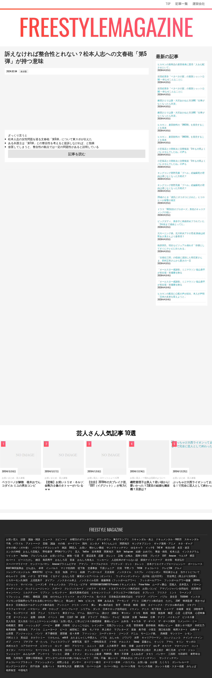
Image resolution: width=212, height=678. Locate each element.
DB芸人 (44, 549)
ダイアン (78, 577)
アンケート (160, 646)
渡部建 (24, 630)
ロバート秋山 (172, 659)
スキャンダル (180, 541)
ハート (153, 634)
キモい (10, 646)
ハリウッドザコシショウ (18, 549)
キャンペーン (25, 590)
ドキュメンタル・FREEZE (159, 541)
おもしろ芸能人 (183, 549)
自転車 (34, 614)
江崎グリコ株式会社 (144, 598)
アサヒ (103, 638)
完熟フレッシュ (76, 622)
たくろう (47, 659)
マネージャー (114, 642)
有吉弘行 (102, 561)
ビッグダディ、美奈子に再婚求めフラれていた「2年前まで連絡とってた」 (181, 222)
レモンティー (69, 590)
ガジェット (48, 581)
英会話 (168, 630)
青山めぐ (64, 598)
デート (132, 569)
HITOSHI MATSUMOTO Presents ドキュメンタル (143, 581)
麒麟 (21, 622)
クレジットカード (93, 585)
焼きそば (191, 598)
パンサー (80, 650)
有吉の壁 (138, 549)
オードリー (65, 545)
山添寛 (166, 626)
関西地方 (115, 545)
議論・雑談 (34, 541)
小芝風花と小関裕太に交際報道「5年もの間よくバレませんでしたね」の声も (182, 150)
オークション (13, 614)
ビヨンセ (83, 598)
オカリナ (100, 642)
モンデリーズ (13, 610)
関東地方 (59, 553)
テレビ (108, 614)
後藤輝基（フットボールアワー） (141, 577)
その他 (54, 545)
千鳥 (193, 541)
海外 (69, 553)
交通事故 (176, 565)
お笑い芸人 (12, 541)
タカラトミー (181, 630)
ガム (202, 606)
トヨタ (121, 585)
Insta (74, 598)
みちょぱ (55, 662)
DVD (54, 614)
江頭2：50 (64, 614)
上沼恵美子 (64, 577)
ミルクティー (41, 590)
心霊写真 (180, 610)
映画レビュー (125, 622)
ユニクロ (53, 646)
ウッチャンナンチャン (172, 573)
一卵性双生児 (32, 638)
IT (21, 557)
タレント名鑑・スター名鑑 (35, 662)
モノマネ (57, 626)
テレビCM (47, 569)
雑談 (35, 549)
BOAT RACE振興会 (100, 565)
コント (127, 642)
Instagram (79, 553)
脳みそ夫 (182, 642)
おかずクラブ (76, 642)
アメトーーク (25, 545)
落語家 (118, 614)
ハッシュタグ (198, 618)
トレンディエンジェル (76, 569)
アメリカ (193, 622)
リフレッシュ (13, 594)
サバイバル (62, 581)
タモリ (69, 650)
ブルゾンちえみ (181, 553)
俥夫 (57, 642)
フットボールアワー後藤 (18, 581)
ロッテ (181, 638)
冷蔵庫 (174, 606)
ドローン (23, 585)
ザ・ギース (125, 618)
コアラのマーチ (153, 638)
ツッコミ (173, 646)
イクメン (193, 646)
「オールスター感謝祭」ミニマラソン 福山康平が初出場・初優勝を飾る (181, 271)
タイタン (138, 642)
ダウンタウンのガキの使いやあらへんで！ (179, 650)
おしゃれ (56, 634)
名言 (25, 610)
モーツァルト (168, 642)
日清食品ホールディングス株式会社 (32, 602)
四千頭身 (99, 659)
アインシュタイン (122, 654)
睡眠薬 (36, 594)
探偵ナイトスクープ (74, 561)
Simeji (69, 638)
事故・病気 (110, 553)
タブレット (151, 590)
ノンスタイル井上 (94, 577)
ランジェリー (131, 646)
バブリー (146, 594)
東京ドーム (60, 610)
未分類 (91, 561)
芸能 (37, 545)
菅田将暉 (99, 622)
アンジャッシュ (180, 626)
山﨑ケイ (155, 626)
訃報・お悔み (64, 557)
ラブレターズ (83, 626)
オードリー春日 (167, 654)
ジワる (45, 634)
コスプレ (195, 569)
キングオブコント (131, 545)
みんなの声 (146, 646)
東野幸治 (114, 650)
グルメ (59, 569)
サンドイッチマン (75, 654)
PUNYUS (28, 650)
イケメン (129, 606)
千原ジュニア (190, 565)
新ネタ (10, 602)
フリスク (164, 590)
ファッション (49, 630)
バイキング (167, 614)
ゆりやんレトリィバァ (61, 594)
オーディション (38, 585)
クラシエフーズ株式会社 (131, 590)
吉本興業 (47, 553)
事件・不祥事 (41, 650)
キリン (113, 638)
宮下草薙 (95, 573)
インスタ (189, 594)
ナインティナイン (130, 634)
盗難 (25, 614)
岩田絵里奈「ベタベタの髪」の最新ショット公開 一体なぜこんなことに (181, 77)
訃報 (75, 573)
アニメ (34, 610)
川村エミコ (156, 630)
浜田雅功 (11, 590)
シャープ (163, 606)
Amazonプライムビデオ (162, 561)
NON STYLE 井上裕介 (70, 646)
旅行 (190, 638)
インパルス (136, 565)
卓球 (126, 565)
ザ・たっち (177, 634)
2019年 (36, 581)
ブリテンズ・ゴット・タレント (21, 565)
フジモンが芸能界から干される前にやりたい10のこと (31, 598)
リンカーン (30, 561)
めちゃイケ (64, 573)
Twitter (36, 553)
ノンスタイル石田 (114, 577)
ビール (106, 569)
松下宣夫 (151, 606)
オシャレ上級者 (14, 650)
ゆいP (89, 642)
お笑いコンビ (164, 585)
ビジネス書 (181, 614)
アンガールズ (153, 569)
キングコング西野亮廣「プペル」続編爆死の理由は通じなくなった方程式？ (181, 174)
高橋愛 (120, 630)
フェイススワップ (194, 634)
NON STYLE (94, 569)
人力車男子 (46, 642)
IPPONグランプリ (14, 553)
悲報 (45, 594)
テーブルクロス (196, 561)
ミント (175, 590)
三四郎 (91, 650)
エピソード (60, 541)
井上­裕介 (69, 626)
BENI (93, 598)
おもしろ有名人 (14, 561)
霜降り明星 (79, 557)
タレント (50, 557)
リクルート (46, 610)
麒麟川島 (141, 659)
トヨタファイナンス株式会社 (140, 585)
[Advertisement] (77, 106)
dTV (42, 606)
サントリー (132, 630)
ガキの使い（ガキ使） (192, 545)
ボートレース (82, 565)
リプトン (55, 590)
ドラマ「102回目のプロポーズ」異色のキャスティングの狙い (181, 210)
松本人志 (123, 553)
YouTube (167, 553)
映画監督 (179, 598)
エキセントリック (107, 590)
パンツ (194, 626)
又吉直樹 (167, 569)
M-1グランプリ (115, 541)
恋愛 (40, 557)
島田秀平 (177, 557)
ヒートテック (39, 646)
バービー (11, 622)
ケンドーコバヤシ (140, 561)
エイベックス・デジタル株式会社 (158, 602)
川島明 (29, 622)
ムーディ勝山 (188, 581)
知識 (123, 569)
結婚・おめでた (94, 553)
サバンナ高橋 (13, 662)
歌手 (112, 602)
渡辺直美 (30, 557)
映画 (129, 602)
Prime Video (173, 581)
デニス (140, 606)
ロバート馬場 (188, 659)
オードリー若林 (186, 654)
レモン (144, 630)
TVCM (21, 569)
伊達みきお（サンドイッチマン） (48, 654)
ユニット (25, 642)
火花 (89, 622)
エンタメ (86, 545)
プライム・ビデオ (110, 581)
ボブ (144, 634)
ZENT (169, 598)
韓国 (144, 610)
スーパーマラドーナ (119, 561)
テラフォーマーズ (15, 606)
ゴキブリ (182, 602)
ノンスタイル (181, 569)
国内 (77, 545)
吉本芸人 (11, 585)
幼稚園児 (176, 618)
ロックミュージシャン (59, 585)
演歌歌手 (192, 606)
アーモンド (116, 598)
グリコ (128, 598)
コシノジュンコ (111, 634)
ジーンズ (81, 630)
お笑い (54, 549)
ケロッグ (52, 606)
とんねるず (57, 650)
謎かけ (96, 610)
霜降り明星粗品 (149, 650)
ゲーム (72, 610)
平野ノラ (11, 569)
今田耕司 (102, 650)
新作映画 (111, 622)
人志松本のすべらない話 (50, 561)
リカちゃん (196, 630)
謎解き (106, 610)
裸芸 (131, 557)
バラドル (11, 545)
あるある (103, 598)
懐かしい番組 (67, 549)
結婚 (141, 569)
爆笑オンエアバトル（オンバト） (142, 573)
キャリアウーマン (92, 634)
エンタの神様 (166, 549)
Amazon (111, 557)
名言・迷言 (151, 549)
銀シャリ (25, 654)
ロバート (141, 557)
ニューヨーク (13, 626)
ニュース (47, 541)
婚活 (167, 557)
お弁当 (101, 618)
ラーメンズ (187, 590)
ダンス (93, 606)
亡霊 (202, 610)
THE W (127, 549)
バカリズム (12, 659)
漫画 (137, 602)
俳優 (65, 642)
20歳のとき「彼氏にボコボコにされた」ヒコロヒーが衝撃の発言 (181, 198)
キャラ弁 (112, 618)
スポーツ (77, 585)
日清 (202, 565)
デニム (92, 630)
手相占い (97, 614)
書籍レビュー (88, 618)
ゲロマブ (134, 594)
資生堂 (167, 594)
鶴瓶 (124, 650)
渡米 (47, 626)
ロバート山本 (155, 659)
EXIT (102, 557)
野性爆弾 (198, 549)
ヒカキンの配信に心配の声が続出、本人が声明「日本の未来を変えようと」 (181, 295)
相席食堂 (67, 662)
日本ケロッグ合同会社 (110, 606)
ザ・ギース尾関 (141, 618)
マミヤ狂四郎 (152, 565)
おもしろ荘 (190, 557)
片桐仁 (26, 594)
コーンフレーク (67, 606)
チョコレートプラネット (99, 654)
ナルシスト (58, 638)
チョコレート (33, 569)
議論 (45, 545)
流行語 (193, 642)
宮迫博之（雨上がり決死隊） (20, 577)
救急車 (153, 610)
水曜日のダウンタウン (79, 541)
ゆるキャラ (105, 549)
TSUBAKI (177, 594)
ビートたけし (155, 557)
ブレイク (92, 557)
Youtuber (136, 614)
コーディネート (66, 630)
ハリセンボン (13, 573)
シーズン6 (75, 581)
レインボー (60, 622)
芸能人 (201, 581)
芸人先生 (194, 614)
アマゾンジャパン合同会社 (186, 585)
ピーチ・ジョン (114, 646)
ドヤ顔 (46, 638)
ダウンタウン (99, 541)
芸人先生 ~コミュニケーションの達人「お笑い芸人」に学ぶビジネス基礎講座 (42, 618)
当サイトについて (47, 573)
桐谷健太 (181, 622)
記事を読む (76, 153)
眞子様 (104, 626)
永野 (78, 634)
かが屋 (36, 659)
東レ (88, 602)
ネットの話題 (22, 646)
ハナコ (84, 573)
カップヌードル (82, 594)
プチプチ (164, 634)
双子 (21, 638)
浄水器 (121, 602)
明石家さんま (29, 573)
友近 (183, 606)
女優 (127, 614)
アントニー (58, 602)
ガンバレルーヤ (62, 659)
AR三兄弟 (98, 646)
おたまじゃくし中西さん (26, 634)
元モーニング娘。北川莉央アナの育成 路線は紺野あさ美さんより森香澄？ (181, 234)
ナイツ (155, 614)
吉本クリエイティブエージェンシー (55, 565)
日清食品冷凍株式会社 (115, 594)
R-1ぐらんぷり (100, 545)
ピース (26, 626)
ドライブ (85, 614)
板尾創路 (169, 622)
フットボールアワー (170, 577)
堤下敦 (165, 565)
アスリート (12, 642)
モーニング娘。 (106, 630)
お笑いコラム (198, 553)
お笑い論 (25, 659)
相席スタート (141, 626)
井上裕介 (86, 646)
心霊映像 (192, 610)
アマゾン (181, 561)
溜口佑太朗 (126, 626)
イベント (45, 614)
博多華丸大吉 (127, 659)
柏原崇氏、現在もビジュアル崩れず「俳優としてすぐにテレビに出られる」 (181, 246)
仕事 (146, 614)
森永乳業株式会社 (87, 590)
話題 (23, 541)
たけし (160, 598)
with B (9, 634)
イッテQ (117, 549)
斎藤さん (80, 638)
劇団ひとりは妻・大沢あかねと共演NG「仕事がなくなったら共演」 (181, 102)
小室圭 (114, 626)
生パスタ (97, 594)
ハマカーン (32, 606)
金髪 (75, 614)
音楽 (201, 557)
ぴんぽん (115, 565)
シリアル (82, 606)
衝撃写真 (11, 638)
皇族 (95, 626)
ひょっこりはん (43, 622)
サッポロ (124, 638)
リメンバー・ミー (160, 618)
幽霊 (162, 610)
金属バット (112, 659)
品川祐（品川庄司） (196, 573)
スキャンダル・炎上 (135, 541)
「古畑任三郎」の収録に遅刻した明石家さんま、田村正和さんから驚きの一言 (180, 259)
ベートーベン (152, 642)
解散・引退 (12, 557)
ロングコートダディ (82, 659)
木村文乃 (157, 622)
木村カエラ (137, 638)
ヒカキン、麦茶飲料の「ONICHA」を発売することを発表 (181, 126)
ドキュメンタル (91, 581)
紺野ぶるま (139, 654)
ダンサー (152, 654)
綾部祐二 (37, 626)
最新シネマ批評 (142, 622)
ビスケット (169, 638)
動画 (136, 610)
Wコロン (116, 610)
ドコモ (127, 610)
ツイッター (155, 553)
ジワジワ (68, 634)
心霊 (170, 610)
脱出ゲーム (84, 610)
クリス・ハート (74, 602)
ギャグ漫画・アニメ (152, 545)
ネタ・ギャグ (172, 545)
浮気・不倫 (12, 654)
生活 (115, 569)
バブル (157, 594)
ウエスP (121, 557)
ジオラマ (109, 585)
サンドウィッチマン (86, 549)
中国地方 (79, 662)
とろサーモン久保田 (46, 577)
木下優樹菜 (12, 630)
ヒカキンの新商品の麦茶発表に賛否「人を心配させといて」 (181, 65)
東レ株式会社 (99, 602)
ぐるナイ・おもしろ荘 (113, 573)
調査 (183, 646)
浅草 (35, 642)
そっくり (92, 638)
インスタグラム (138, 553)
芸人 (28, 553)
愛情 (187, 618)
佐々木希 (35, 630)
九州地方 (134, 650)
